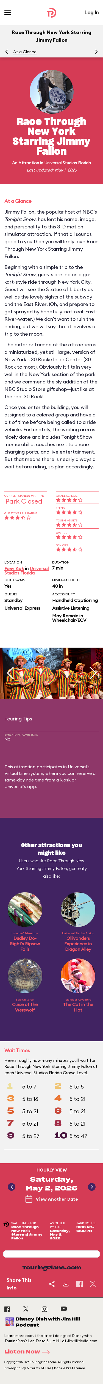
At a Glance (25, 51)
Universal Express (22, 608)
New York (14, 568)
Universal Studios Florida (67, 162)
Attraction (28, 162)
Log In (91, 12)
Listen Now (28, 1352)
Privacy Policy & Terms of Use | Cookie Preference (44, 1368)
